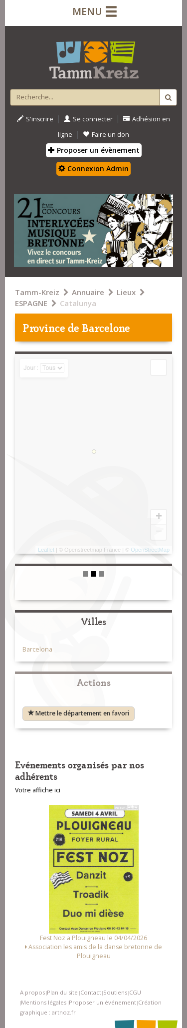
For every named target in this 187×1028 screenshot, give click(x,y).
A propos (32, 992)
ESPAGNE (31, 303)
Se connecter (88, 119)
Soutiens (115, 992)
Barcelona (37, 649)
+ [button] (159, 517)
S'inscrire (35, 119)
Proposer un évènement (94, 150)
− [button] (159, 532)
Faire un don (106, 134)
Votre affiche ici (37, 790)
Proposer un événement (102, 1002)
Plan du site (62, 992)
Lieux (126, 292)
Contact (90, 992)
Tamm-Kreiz (37, 292)
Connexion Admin (93, 168)
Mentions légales (43, 1002)
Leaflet (46, 550)
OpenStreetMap (150, 550)
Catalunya (78, 303)
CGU (135, 992)
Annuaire (88, 292)
